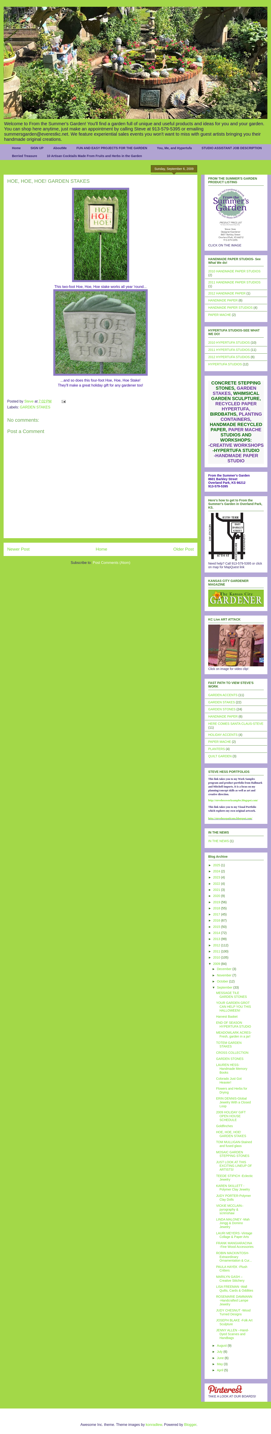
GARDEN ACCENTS (223, 695)
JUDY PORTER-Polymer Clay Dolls (233, 1197)
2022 (217, 883)
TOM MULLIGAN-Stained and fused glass (234, 1144)
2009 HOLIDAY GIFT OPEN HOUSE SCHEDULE (231, 1116)
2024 (217, 871)
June (220, 1358)
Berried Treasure (24, 156)
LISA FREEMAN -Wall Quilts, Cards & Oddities (234, 1288)
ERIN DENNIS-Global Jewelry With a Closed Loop (233, 1102)
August (222, 1345)
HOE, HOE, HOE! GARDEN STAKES (231, 1134)
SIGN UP (37, 148)
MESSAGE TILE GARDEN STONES (231, 994)
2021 (217, 890)
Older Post (183, 549)
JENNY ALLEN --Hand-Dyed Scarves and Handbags (232, 1334)
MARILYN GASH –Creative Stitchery (230, 1278)
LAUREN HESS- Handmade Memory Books (231, 1068)
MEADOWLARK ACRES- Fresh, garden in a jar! (234, 1034)
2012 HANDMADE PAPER (226, 293)
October (223, 981)
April (220, 1370)
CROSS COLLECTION (232, 1052)
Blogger (190, 1425)
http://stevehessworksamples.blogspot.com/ (233, 800)
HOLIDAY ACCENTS (223, 735)
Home (16, 148)
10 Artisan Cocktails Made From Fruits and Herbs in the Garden (94, 156)
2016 (217, 920)
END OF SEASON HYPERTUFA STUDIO (233, 1024)
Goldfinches (224, 1126)
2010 (217, 957)
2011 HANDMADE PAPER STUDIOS (234, 282)
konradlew (154, 1425)
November (224, 975)
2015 (217, 927)
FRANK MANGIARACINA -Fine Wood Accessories (235, 1245)
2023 (217, 877)
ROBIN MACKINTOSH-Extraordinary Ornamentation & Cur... (234, 1257)
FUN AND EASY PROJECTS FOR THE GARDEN (111, 148)
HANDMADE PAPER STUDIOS (230, 307)
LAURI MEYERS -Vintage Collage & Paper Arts (234, 1235)
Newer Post (18, 549)
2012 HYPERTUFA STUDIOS (229, 357)
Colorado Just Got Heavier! (229, 1080)
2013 (217, 939)
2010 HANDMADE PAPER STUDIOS (234, 271)
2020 (217, 896)
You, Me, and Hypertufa (174, 148)
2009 (217, 964)
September (225, 987)
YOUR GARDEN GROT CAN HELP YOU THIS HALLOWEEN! (233, 1006)
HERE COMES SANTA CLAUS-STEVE (235, 723)
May (220, 1364)
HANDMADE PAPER (223, 300)
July (220, 1351)
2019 (217, 902)
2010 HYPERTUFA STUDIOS (229, 342)
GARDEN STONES (222, 709)
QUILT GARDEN (220, 756)
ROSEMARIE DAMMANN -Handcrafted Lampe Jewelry (234, 1300)
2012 (217, 945)
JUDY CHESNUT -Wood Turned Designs (233, 1312)
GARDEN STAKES (35, 407)
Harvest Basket (227, 1016)
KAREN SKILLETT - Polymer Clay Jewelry (233, 1187)
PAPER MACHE (219, 315)
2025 (217, 865)
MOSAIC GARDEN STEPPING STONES (232, 1154)
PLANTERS (216, 749)
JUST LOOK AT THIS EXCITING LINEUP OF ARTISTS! (234, 1166)
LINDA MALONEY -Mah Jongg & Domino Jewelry (233, 1223)
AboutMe (60, 148)
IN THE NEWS (218, 841)
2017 (217, 914)
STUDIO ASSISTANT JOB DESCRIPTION (231, 148)
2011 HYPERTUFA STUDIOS (229, 350)
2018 (217, 908)
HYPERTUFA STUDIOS (225, 364)
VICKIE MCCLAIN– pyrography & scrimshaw (229, 1209)
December (224, 969)
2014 (217, 933)
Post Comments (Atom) (111, 563)
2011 (217, 951)
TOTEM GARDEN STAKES (229, 1044)
